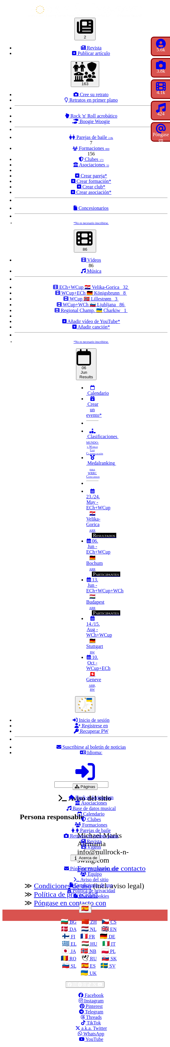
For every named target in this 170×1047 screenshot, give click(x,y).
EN (113, 929)
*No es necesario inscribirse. (91, 223)
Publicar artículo (91, 53)
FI (72, 936)
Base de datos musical (91, 808)
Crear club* (91, 186)
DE (111, 936)
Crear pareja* (91, 175)
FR (91, 936)
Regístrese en (91, 725)
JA (72, 951)
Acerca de (86, 857)
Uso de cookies (91, 896)
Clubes (91, 159)
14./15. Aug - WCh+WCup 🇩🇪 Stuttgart (99, 635)
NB (92, 951)
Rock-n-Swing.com (91, 797)
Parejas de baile (91, 137)
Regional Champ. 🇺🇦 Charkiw (91, 310)
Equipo (91, 874)
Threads (91, 1017)
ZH (93, 922)
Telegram (91, 1011)
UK (92, 973)
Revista (91, 47)
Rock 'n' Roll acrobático (91, 115)
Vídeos (91, 260)
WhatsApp (91, 1033)
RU (93, 958)
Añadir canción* (91, 326)
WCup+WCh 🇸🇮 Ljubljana (91, 304)
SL (73, 966)
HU (93, 944)
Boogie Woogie (91, 121)
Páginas (86, 786)
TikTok (91, 1022)
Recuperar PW (91, 731)
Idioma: (91, 752)
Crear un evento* (94, 407)
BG (72, 922)
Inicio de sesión (91, 720)
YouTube (91, 1039)
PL (112, 951)
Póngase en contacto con (91, 868)
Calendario (97, 390)
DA (72, 929)
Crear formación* (91, 181)
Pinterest (91, 1006)
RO (72, 958)
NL (92, 929)
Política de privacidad (91, 890)
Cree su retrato (91, 94)
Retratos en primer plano (91, 100)
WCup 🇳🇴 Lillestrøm (90, 298)
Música (91, 271)
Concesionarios (91, 208)
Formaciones (91, 148)
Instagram (91, 1000)
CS (113, 922)
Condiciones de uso (91, 885)
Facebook (90, 995)
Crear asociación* (91, 192)
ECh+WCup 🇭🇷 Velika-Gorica (91, 287)
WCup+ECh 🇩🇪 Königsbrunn (91, 293)
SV (111, 966)
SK (113, 958)
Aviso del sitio (91, 879)
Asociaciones (91, 164)
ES (92, 966)
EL (73, 944)
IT (113, 944)
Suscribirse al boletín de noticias (91, 747)
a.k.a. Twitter (91, 1028)
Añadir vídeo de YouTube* (91, 321)
